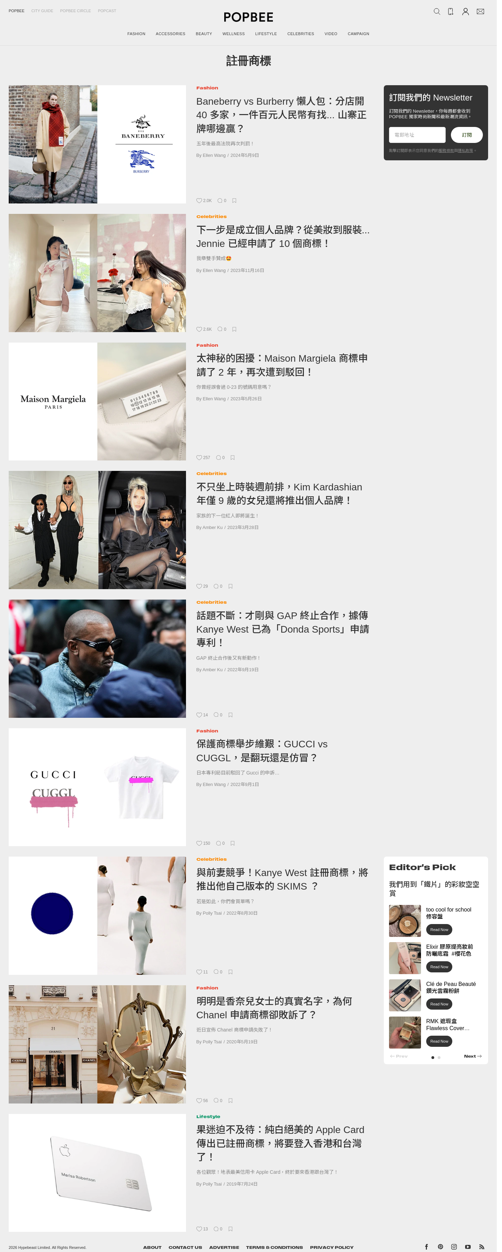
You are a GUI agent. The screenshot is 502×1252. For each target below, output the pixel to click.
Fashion (207, 88)
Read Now (439, 930)
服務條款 (446, 151)
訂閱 (467, 135)
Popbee (16, 11)
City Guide (42, 11)
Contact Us (185, 1247)
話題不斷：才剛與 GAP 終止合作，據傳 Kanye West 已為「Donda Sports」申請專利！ (282, 629)
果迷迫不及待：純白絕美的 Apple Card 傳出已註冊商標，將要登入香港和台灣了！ (280, 1143)
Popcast (107, 11)
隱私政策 (465, 151)
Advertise (224, 1247)
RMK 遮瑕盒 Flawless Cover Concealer (445, 1028)
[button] (432, 1057)
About (152, 1247)
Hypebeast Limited (34, 1247)
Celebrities (211, 216)
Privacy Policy (332, 1247)
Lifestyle (208, 1116)
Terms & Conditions (274, 1247)
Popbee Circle (75, 11)
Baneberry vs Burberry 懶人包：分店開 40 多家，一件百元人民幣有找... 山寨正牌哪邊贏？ (281, 115)
